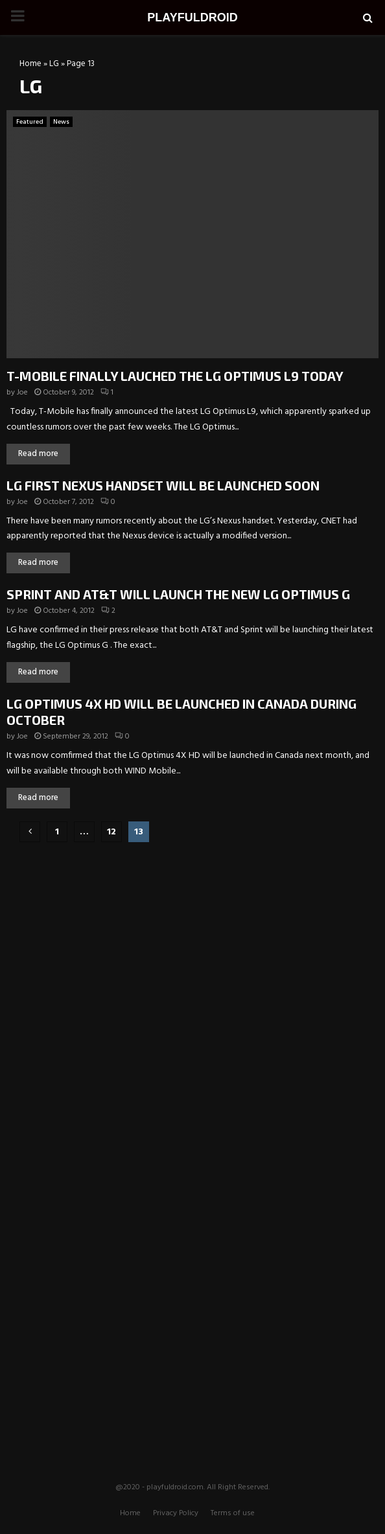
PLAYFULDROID (192, 17)
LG (54, 64)
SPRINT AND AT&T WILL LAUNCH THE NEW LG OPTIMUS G (178, 594)
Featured (29, 122)
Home (30, 64)
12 (111, 832)
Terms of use (233, 1513)
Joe (22, 392)
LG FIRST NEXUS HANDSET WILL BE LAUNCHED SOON (163, 485)
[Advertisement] (192, 936)
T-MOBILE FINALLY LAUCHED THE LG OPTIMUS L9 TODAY (175, 376)
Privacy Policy (175, 1513)
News (61, 122)
